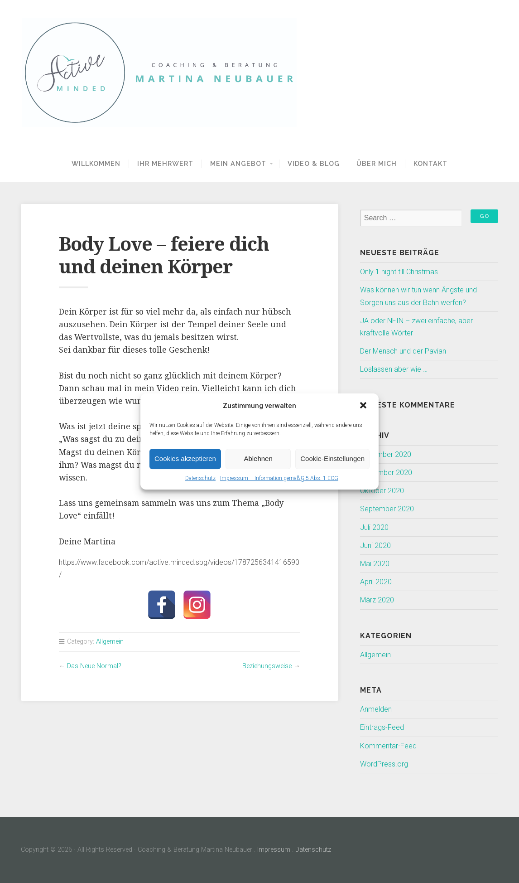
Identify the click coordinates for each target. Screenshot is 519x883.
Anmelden (376, 709)
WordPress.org (384, 764)
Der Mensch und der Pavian (403, 351)
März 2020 (377, 600)
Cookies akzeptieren (185, 458)
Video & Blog (314, 163)
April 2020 (376, 581)
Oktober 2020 (382, 490)
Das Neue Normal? (94, 666)
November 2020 (386, 472)
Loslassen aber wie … (394, 369)
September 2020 (387, 509)
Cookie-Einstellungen (332, 458)
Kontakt (430, 163)
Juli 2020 (374, 527)
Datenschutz (200, 478)
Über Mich (376, 163)
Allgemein (110, 641)
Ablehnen (258, 458)
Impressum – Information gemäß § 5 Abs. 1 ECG (279, 478)
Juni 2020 (375, 545)
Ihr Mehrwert (165, 163)
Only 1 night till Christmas (399, 271)
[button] (364, 406)
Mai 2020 (374, 563)
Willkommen (96, 163)
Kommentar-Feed (388, 746)
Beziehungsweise (267, 666)
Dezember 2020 (385, 454)
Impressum (273, 850)
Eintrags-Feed (382, 727)
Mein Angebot (238, 163)
